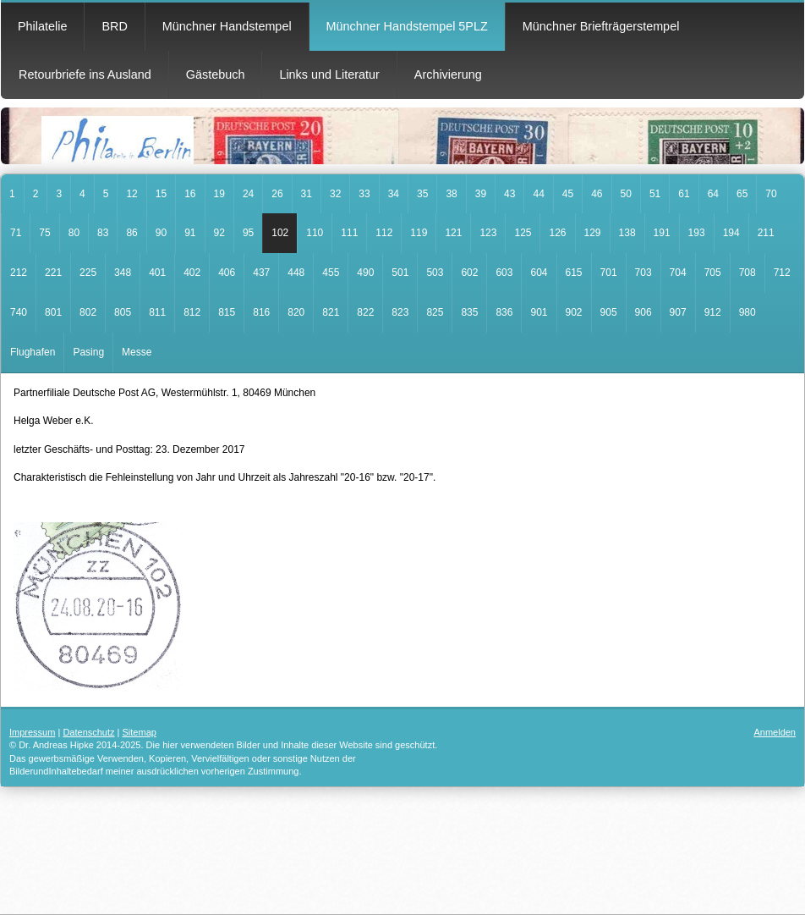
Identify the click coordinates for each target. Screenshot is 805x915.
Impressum (32, 732)
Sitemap (139, 732)
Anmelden (774, 732)
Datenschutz (88, 732)
